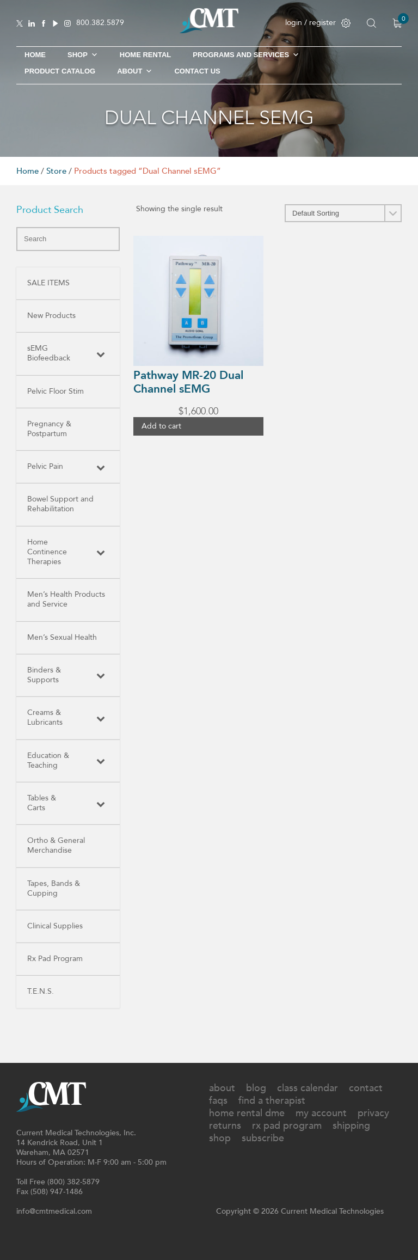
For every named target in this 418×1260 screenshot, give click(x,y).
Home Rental (145, 55)
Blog (256, 1088)
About (134, 71)
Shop (220, 1138)
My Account (321, 1113)
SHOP (82, 55)
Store (56, 171)
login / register (318, 22)
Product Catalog (59, 71)
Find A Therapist (271, 1101)
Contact (366, 1088)
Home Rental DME (247, 1113)
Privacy (373, 1113)
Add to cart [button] (161, 426)
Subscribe (263, 1138)
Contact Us (197, 71)
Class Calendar (307, 1088)
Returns (225, 1126)
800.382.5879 (100, 23)
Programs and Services (246, 55)
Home (35, 55)
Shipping (351, 1126)
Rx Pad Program (287, 1126)
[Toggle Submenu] (101, 353)
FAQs (218, 1101)
